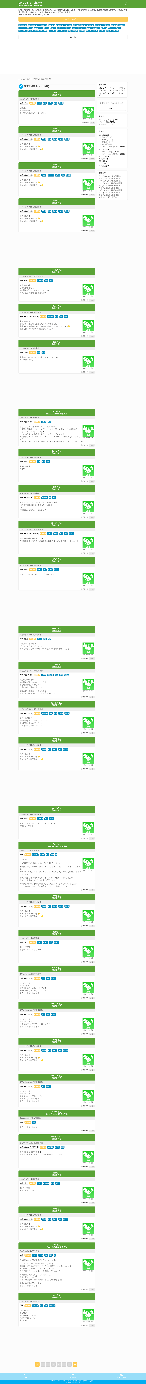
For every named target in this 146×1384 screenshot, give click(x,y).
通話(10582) (51, 25)
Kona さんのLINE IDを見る (57, 1114)
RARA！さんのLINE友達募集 (31, 1010)
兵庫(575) (101, 31)
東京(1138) (67, 28)
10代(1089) (75, 28)
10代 (101, 135)
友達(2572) (114, 25)
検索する (112, 108)
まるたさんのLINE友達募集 (30, 565)
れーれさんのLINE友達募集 (30, 814)
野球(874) (110, 28)
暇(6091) (82, 25)
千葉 (38, 352)
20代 (43, 978)
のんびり (35, 854)
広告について (121, 1377)
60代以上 (102, 166)
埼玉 (46, 280)
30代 (21, 1122)
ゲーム (39, 639)
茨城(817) (30, 31)
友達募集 (32, 103)
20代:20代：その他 (26, 139)
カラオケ (51, 175)
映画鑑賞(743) (38, 31)
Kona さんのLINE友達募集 (30, 1118)
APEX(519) (115, 31)
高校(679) (82, 31)
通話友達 (52, 1306)
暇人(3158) (98, 25)
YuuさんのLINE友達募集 (29, 850)
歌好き (50, 569)
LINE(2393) (22, 28)
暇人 (43, 1014)
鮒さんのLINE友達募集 (108, 197)
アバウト (24, 1377)
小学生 (50, 103)
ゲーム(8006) (59, 25)
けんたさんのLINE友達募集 (110, 181)
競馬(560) (108, 31)
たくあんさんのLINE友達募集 (31, 276)
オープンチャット (106, 120)
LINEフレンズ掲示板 (30, 4)
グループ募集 (104, 122)
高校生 (61, 103)
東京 (55, 103)
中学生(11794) (43, 25)
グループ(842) (23, 31)
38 (69, 1365)
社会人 (55, 139)
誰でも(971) (96, 28)
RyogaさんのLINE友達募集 (109, 186)
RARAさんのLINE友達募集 (30, 974)
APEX (44, 675)
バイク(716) (52, 31)
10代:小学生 (24, 352)
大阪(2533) (121, 25)
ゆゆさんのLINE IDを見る (56, 414)
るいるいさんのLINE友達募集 (111, 183)
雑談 (65, 316)
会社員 (44, 422)
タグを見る (73, 37)
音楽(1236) (53, 28)
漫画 (52, 854)
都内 (65, 533)
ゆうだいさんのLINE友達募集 (111, 190)
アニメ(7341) (68, 25)
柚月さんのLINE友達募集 (30, 493)
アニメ (44, 175)
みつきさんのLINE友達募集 (110, 193)
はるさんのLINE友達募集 (30, 348)
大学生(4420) (90, 25)
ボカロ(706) (60, 31)
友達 (44, 103)
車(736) (46, 31)
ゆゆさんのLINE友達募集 (30, 418)
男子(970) (104, 28)
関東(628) (88, 31)
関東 (60, 749)
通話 (61, 316)
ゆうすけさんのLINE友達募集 (31, 529)
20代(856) (117, 28)
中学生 (39, 103)
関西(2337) (30, 28)
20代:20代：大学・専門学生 (29, 316)
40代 (21, 854)
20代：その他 (107, 152)
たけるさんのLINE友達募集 (110, 176)
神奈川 (61, 139)
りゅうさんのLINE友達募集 (30, 312)
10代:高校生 (24, 461)
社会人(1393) (37, 28)
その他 (104, 144)
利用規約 (73, 1377)
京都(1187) (60, 28)
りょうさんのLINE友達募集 (110, 179)
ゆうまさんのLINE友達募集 (30, 457)
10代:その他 (24, 280)
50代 (21, 1306)
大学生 (44, 139)
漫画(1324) (45, 28)
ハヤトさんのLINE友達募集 (30, 135)
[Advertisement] (45, 57)
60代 (101, 163)
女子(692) (67, 31)
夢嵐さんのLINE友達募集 (109, 195)
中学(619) (95, 31)
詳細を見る (56, 95)
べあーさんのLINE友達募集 (30, 635)
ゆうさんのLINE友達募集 (30, 1301)
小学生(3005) (106, 25)
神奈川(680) (74, 31)
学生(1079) (82, 28)
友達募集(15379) (32, 25)
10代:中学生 (24, 103)
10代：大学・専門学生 (111, 147)
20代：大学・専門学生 (111, 154)
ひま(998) (89, 28)
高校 (48, 461)
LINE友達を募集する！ (73, 19)
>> (75, 1365)
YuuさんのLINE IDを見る (56, 846)
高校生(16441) (23, 25)
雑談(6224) (76, 25)
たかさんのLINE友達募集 (30, 99)
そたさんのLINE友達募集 (109, 188)
